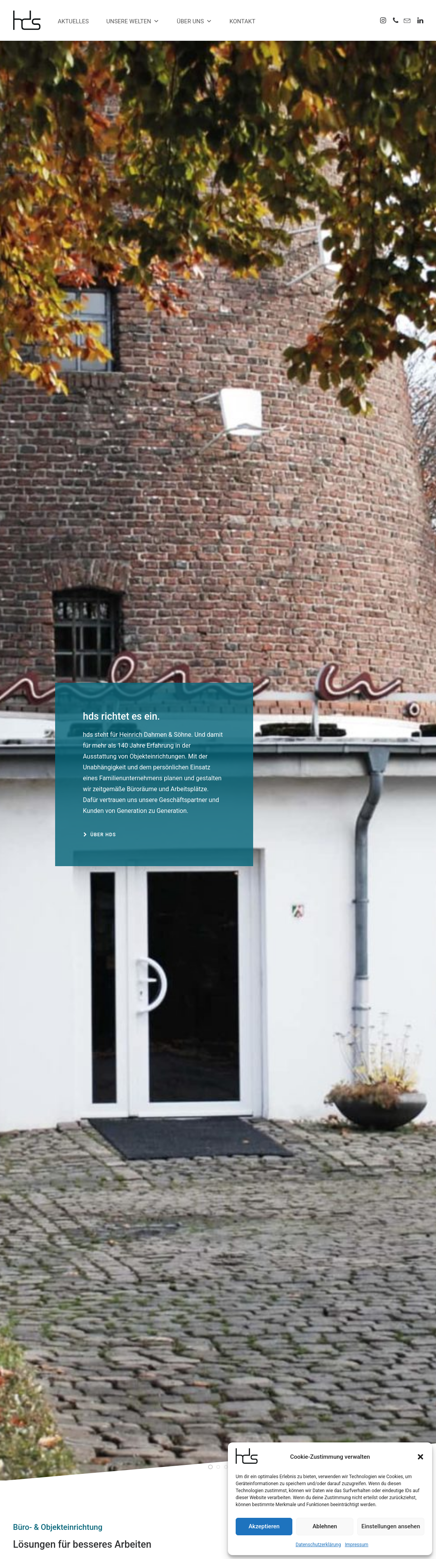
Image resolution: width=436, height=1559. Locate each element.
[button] (420, 1457)
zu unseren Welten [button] (44, 598)
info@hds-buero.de (57, 1501)
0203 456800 (53, 1480)
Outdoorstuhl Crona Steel (77, 1355)
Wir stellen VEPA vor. (218, 966)
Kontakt (242, 21)
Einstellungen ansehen (390, 1526)
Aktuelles (73, 21)
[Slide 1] (210, 273)
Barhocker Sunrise (359, 1355)
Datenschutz (226, 1544)
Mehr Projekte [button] (280, 1169)
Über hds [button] (99, 238)
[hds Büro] (30, 20)
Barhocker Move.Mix (218, 1355)
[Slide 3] (226, 273)
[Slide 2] (218, 273)
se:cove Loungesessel (183, 1473)
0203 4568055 (44, 1491)
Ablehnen (325, 1526)
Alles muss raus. (359, 966)
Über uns (194, 21)
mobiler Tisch (172, 1484)
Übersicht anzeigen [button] (43, 852)
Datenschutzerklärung (318, 1544)
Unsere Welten (132, 21)
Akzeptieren (264, 1526)
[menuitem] (384, 20)
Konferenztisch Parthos (185, 1494)
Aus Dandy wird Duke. (77, 966)
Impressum (356, 1544)
